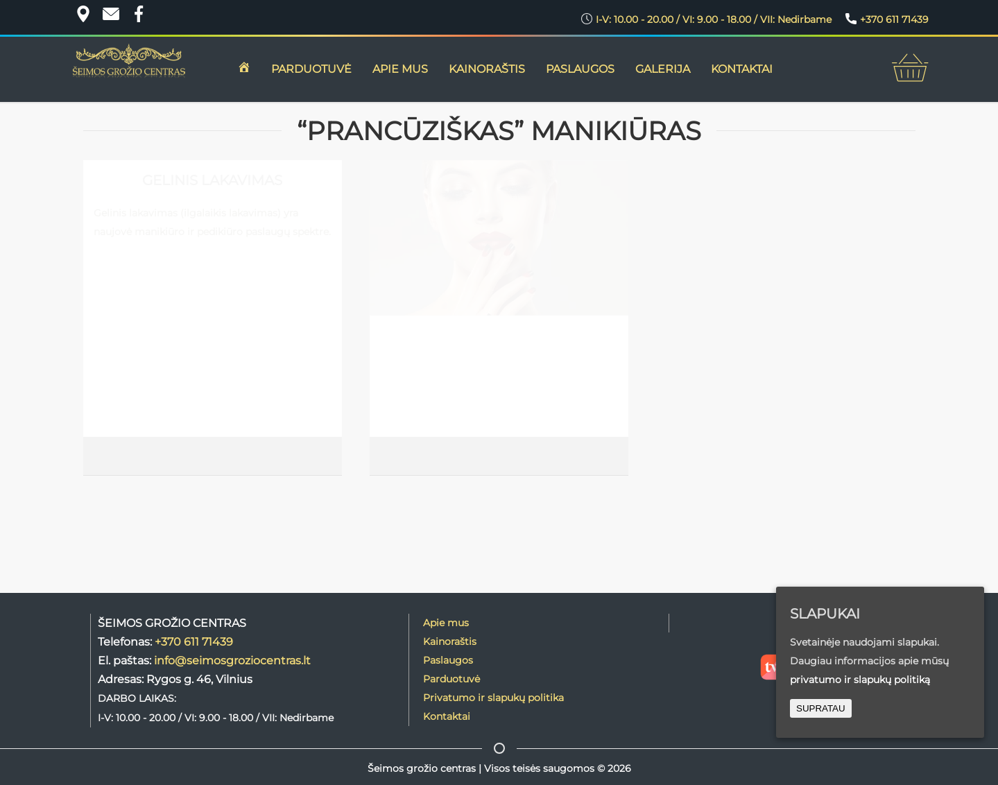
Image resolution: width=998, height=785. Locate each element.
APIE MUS (400, 69)
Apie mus (446, 622)
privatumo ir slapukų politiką (860, 679)
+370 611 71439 (194, 641)
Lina (99, 456)
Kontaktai (446, 716)
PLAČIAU (298, 456)
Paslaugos (580, 69)
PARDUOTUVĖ (311, 69)
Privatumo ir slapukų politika (493, 697)
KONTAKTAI (742, 69)
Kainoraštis (449, 641)
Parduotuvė (451, 679)
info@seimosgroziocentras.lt (232, 660)
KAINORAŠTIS (487, 69)
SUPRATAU (820, 708)
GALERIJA (662, 69)
